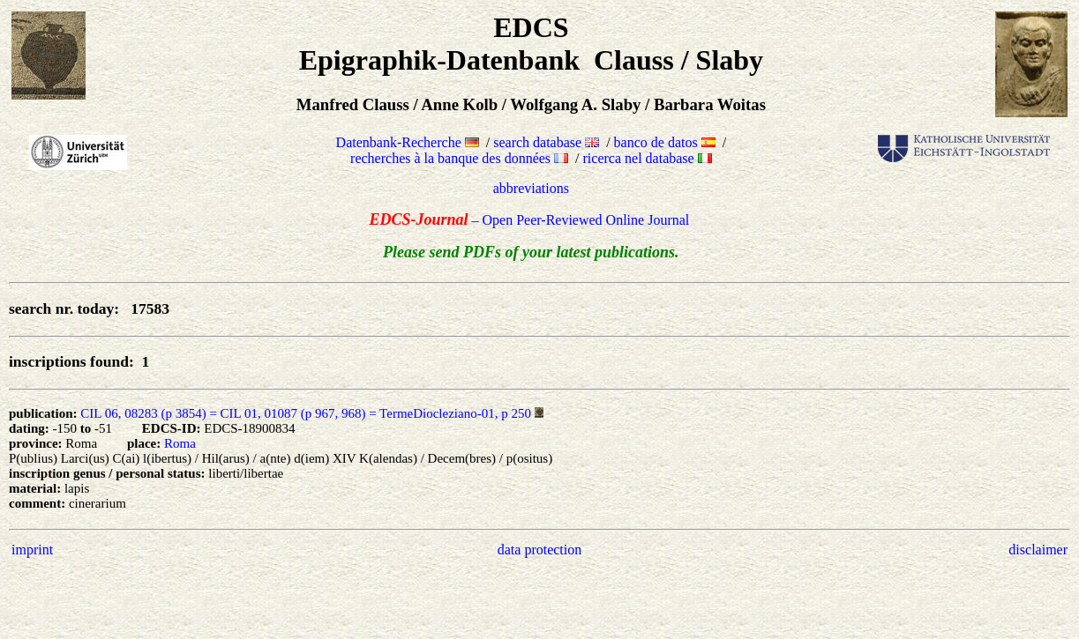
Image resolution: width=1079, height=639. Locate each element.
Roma (180, 443)
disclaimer (1038, 549)
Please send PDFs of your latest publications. (531, 252)
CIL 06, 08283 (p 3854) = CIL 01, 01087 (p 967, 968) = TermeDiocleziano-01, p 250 (305, 413)
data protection (540, 549)
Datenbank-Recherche (407, 142)
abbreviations (531, 188)
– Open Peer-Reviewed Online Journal (531, 219)
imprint (32, 549)
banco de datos (665, 142)
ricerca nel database (647, 158)
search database (546, 142)
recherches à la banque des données (459, 158)
